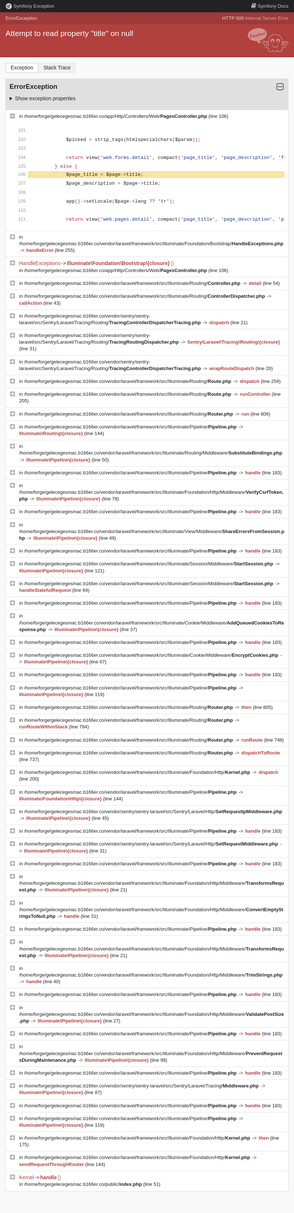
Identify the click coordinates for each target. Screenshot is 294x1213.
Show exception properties (45, 98)
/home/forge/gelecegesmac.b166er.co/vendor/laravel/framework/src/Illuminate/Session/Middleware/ (149, 563)
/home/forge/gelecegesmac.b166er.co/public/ (83, 1184)
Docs (269, 6)
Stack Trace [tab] (57, 67)
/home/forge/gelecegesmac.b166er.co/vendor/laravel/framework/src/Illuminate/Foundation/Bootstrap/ (151, 243)
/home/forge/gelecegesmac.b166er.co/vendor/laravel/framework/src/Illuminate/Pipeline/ (131, 427)
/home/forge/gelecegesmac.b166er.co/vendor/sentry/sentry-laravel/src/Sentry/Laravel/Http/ (153, 811)
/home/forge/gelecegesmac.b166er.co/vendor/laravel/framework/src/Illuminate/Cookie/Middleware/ (152, 655)
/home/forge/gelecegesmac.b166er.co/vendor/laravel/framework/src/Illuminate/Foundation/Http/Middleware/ (151, 975)
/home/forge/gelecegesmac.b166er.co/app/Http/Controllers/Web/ (116, 116)
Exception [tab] (22, 67)
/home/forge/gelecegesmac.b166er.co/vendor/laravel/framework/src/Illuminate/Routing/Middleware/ (150, 453)
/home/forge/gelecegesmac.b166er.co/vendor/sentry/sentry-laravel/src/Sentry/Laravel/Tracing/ (142, 1086)
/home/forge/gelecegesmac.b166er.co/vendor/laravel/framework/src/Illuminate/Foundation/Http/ (138, 772)
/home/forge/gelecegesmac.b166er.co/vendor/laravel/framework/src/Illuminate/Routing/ (133, 283)
